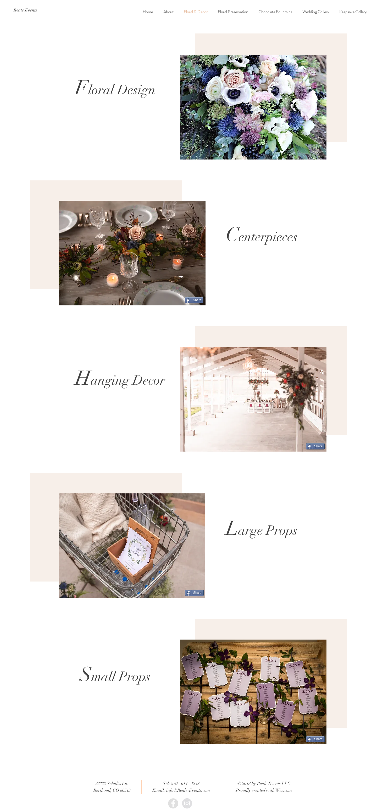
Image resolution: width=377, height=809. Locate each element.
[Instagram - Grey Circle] (187, 803)
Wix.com (283, 790)
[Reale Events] (25, 10)
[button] (253, 107)
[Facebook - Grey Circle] (173, 803)
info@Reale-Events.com (188, 790)
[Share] (194, 300)
